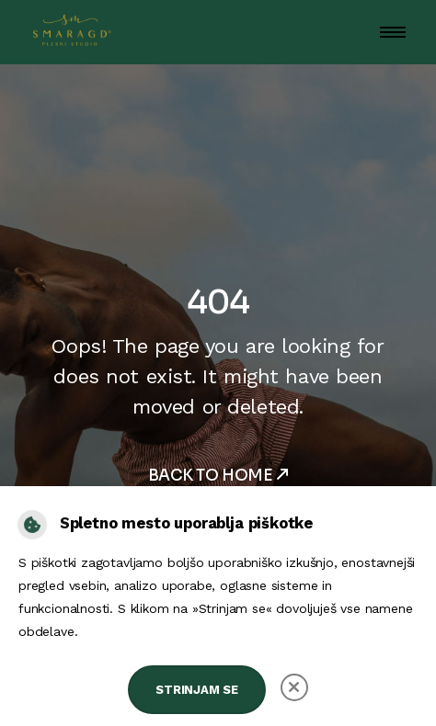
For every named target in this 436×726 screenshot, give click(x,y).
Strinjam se (196, 690)
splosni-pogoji (124, 631)
